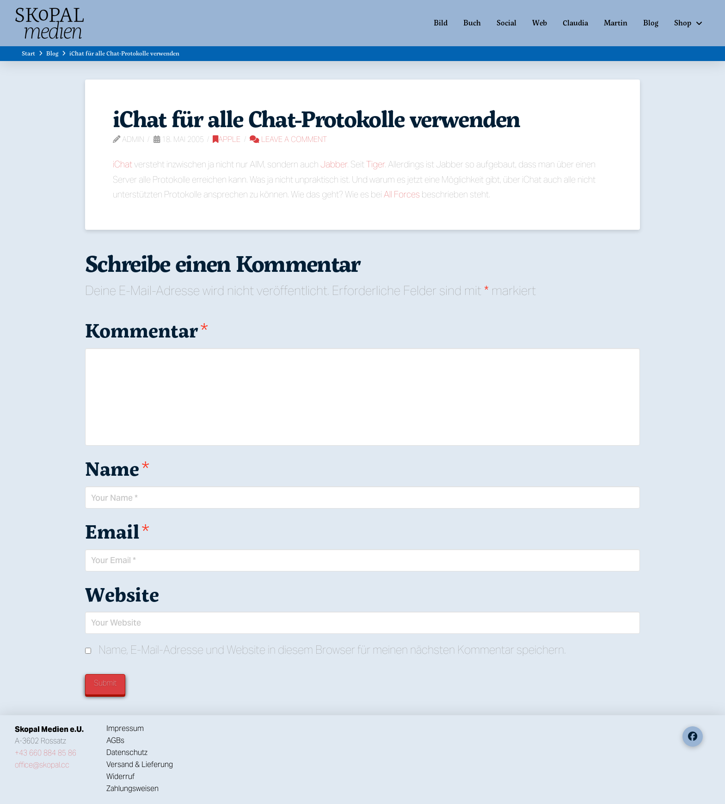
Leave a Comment (288, 139)
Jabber (333, 164)
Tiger (375, 164)
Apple (226, 139)
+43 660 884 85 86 (45, 753)
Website (122, 594)
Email (117, 531)
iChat (122, 164)
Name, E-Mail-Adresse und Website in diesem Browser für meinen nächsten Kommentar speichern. (332, 650)
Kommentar (146, 330)
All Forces (402, 194)
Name (117, 468)
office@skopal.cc (42, 765)
